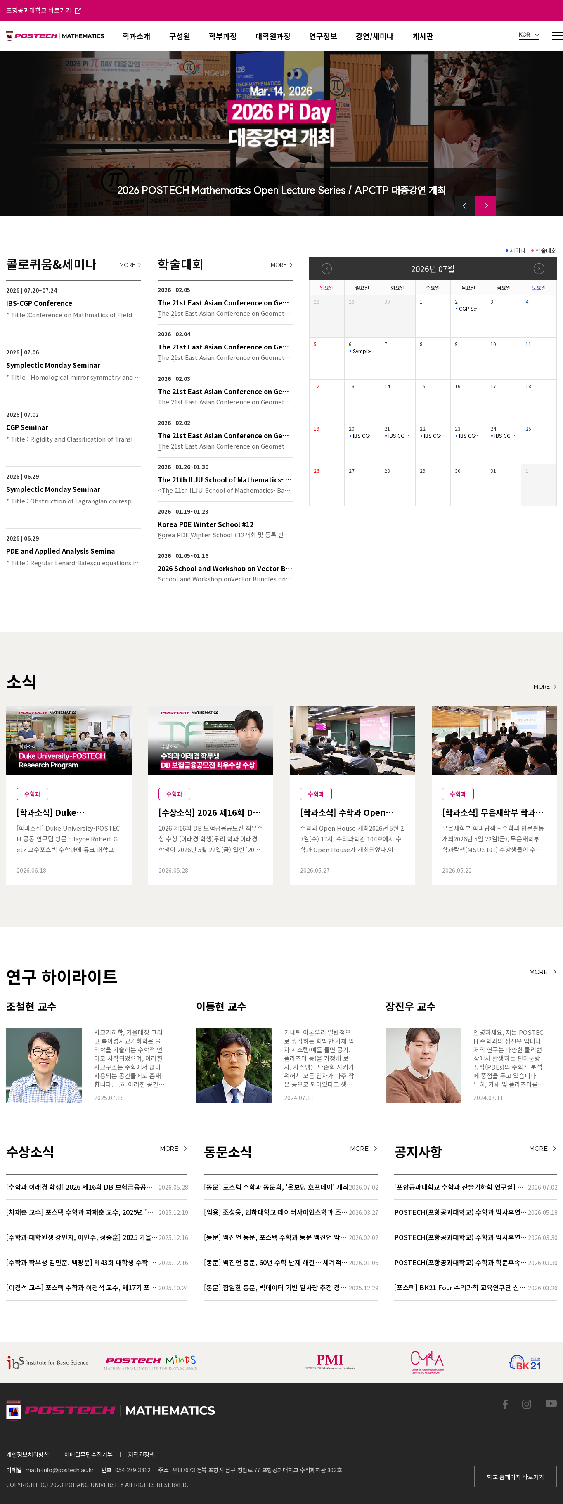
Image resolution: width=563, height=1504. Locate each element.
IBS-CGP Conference (364, 435)
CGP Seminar (470, 308)
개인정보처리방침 (27, 1454)
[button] (465, 206)
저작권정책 (141, 1454)
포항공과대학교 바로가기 (43, 10)
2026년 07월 (432, 268)
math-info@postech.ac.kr (59, 1470)
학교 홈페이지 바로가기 (515, 1477)
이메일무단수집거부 (88, 1454)
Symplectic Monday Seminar (364, 351)
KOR (529, 35)
